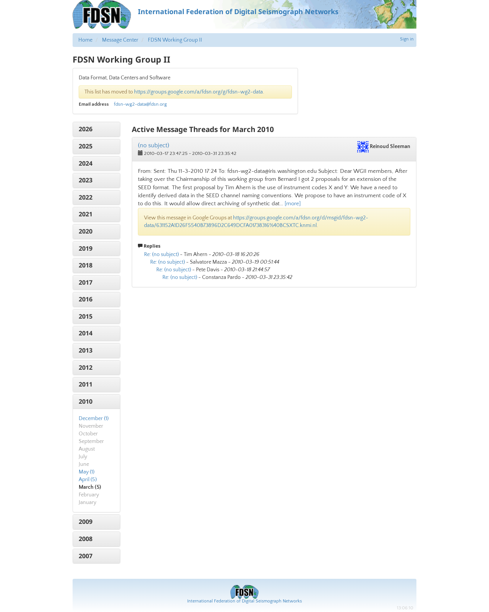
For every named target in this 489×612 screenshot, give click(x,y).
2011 (85, 384)
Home (85, 40)
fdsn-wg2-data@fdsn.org (140, 104)
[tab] (96, 129)
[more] (293, 203)
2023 (85, 180)
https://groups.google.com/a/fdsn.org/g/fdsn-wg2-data (198, 92)
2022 (85, 197)
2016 (85, 299)
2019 (85, 248)
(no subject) (153, 145)
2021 (85, 214)
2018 (85, 265)
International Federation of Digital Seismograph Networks (244, 601)
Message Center (120, 40)
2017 (85, 282)
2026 (85, 129)
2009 (85, 521)
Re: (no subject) (161, 254)
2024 (85, 163)
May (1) (86, 472)
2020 (85, 231)
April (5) (88, 480)
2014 (85, 333)
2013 (85, 350)
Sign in (407, 39)
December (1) (93, 419)
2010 (85, 401)
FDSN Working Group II (175, 40)
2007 (85, 556)
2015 (85, 316)
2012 (85, 367)
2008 (85, 539)
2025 (85, 146)
